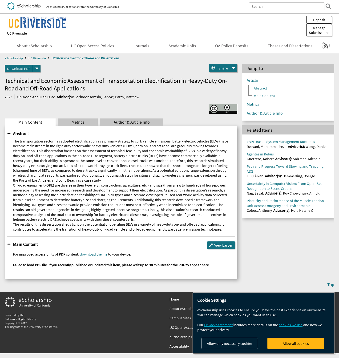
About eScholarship (34, 46)
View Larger (223, 245)
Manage (319, 30)
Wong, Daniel (316, 146)
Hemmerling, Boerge (298, 176)
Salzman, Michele (306, 158)
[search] (328, 6)
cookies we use (291, 324)
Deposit (319, 19)
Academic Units (182, 46)
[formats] (36, 68)
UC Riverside (17, 33)
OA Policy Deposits (231, 46)
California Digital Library (20, 319)
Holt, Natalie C (302, 210)
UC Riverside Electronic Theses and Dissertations (85, 58)
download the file (93, 254)
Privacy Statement (218, 324)
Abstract (21, 133)
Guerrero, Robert (260, 158)
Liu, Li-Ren (255, 176)
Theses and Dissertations (290, 46)
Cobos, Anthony (259, 210)
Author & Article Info (132, 122)
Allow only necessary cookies (230, 343)
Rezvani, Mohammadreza (267, 146)
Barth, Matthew (127, 96)
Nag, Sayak (255, 193)
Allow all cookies (296, 343)
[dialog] (263, 323)
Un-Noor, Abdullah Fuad (36, 96)
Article (252, 80)
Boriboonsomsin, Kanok (93, 96)
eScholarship (14, 58)
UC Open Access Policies (92, 46)
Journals (141, 46)
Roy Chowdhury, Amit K (301, 193)
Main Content (30, 122)
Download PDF (18, 68)
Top (330, 284)
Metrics (78, 122)
